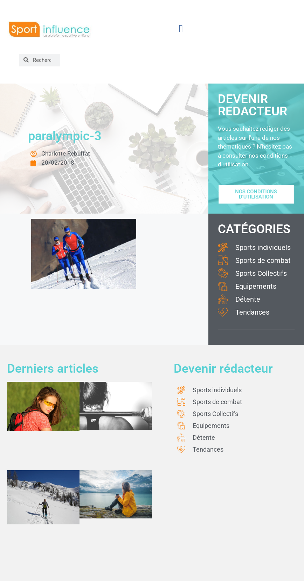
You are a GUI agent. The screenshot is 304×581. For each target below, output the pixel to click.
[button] (181, 29)
